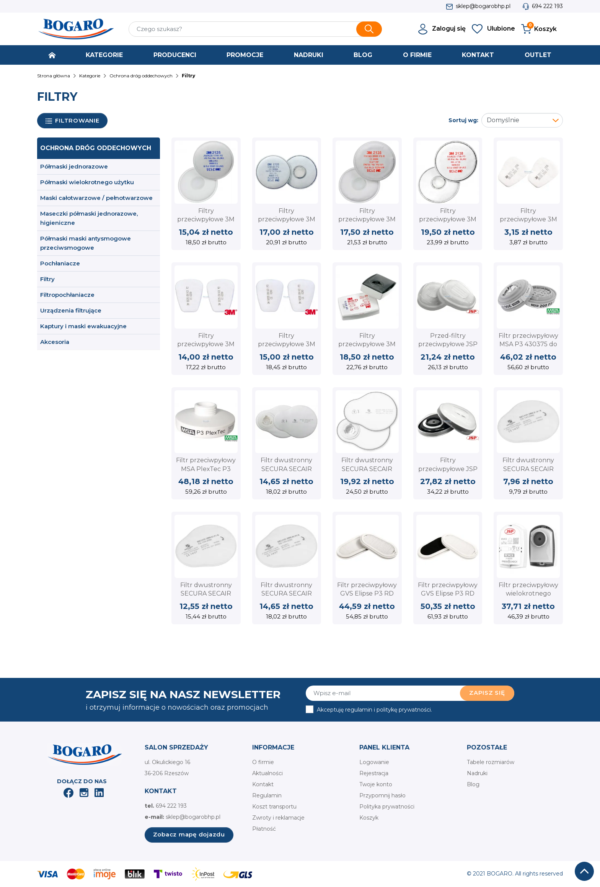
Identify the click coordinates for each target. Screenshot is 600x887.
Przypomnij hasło (382, 795)
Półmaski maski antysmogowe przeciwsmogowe (85, 243)
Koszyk (368, 817)
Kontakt (263, 784)
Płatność (264, 828)
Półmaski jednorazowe (74, 166)
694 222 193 (547, 6)
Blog (473, 784)
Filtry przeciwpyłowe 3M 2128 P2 (286, 219)
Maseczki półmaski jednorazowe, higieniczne (89, 218)
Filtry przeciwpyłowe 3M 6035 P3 (367, 344)
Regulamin (267, 795)
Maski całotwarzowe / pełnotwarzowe (96, 197)
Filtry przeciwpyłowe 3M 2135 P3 (367, 219)
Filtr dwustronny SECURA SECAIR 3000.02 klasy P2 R (206, 593)
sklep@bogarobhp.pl (483, 6)
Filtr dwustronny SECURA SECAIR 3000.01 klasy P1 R (528, 469)
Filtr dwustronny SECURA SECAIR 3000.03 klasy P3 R (286, 593)
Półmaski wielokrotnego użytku (87, 182)
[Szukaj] (255, 29)
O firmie (263, 762)
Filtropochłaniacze (67, 294)
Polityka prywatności (386, 806)
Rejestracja (373, 773)
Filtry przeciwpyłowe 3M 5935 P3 (286, 344)
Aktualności (267, 773)
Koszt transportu (274, 806)
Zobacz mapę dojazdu (189, 834)
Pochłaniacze (60, 263)
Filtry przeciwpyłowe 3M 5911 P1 (528, 219)
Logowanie (374, 762)
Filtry (47, 279)
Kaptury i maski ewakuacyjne (83, 326)
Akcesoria (54, 341)
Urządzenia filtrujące (70, 310)
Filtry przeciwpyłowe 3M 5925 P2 (206, 344)
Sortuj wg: (463, 120)
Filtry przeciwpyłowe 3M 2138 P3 (447, 219)
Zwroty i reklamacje (278, 817)
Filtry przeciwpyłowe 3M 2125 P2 (206, 219)
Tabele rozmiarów (490, 762)
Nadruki (477, 773)
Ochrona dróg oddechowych (95, 148)
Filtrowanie (72, 120)
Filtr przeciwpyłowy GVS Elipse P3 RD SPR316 (367, 593)
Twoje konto (375, 784)
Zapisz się (487, 692)
